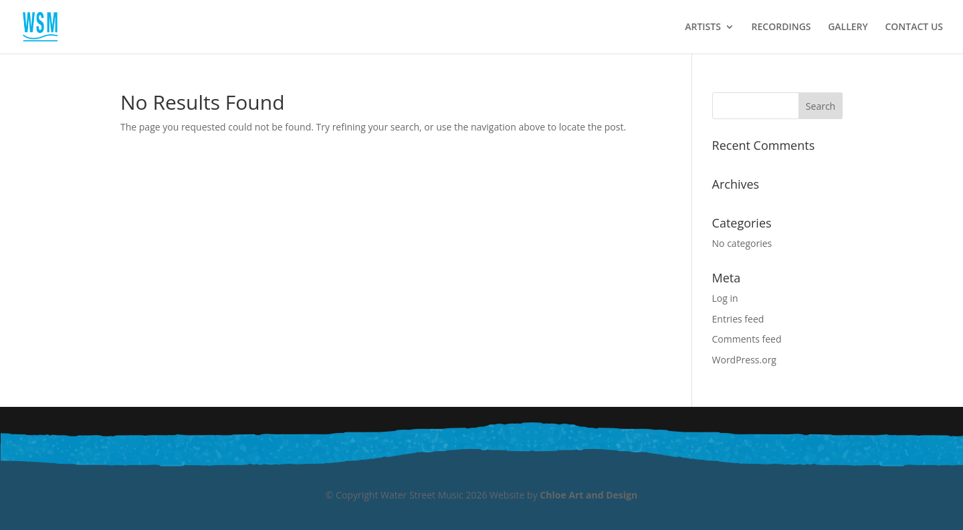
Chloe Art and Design (588, 495)
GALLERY (848, 27)
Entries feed (738, 319)
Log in (725, 298)
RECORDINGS (781, 27)
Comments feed (747, 339)
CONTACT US (914, 27)
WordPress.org (744, 359)
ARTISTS (703, 27)
